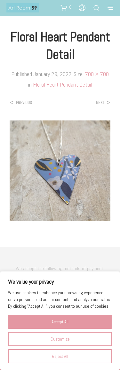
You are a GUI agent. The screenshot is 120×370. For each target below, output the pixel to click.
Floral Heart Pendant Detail (62, 84)
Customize (60, 339)
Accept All (60, 322)
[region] (60, 320)
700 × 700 (97, 74)
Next (100, 103)
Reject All (60, 356)
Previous (24, 103)
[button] (65, 7)
